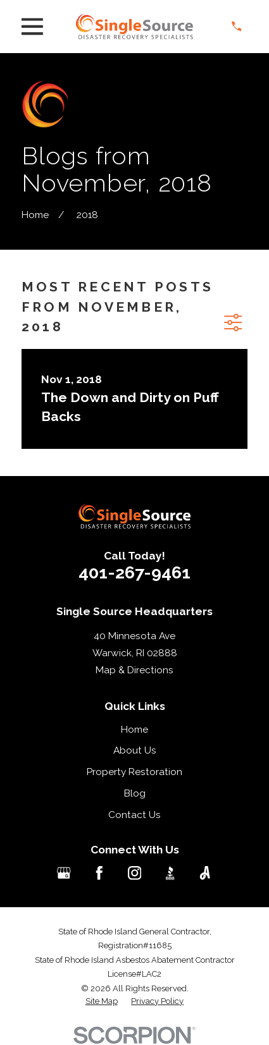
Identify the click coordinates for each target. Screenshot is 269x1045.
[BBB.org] (170, 873)
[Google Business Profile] (64, 873)
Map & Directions (134, 670)
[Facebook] (99, 873)
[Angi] (205, 873)
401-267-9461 (134, 572)
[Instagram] (135, 873)
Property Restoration (134, 772)
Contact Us (134, 815)
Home (134, 729)
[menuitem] (101, 1001)
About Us (134, 750)
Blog (135, 793)
